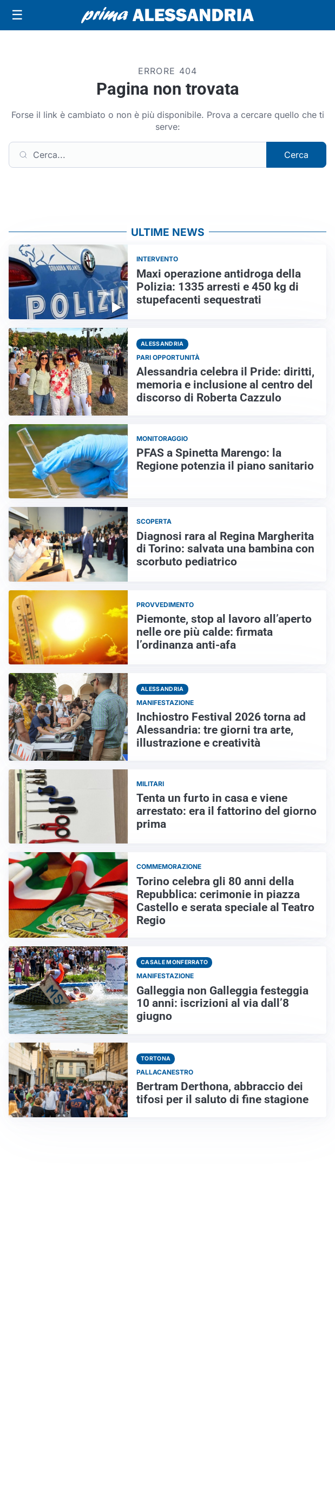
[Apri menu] (17, 15)
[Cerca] (138, 155)
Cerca (296, 154)
